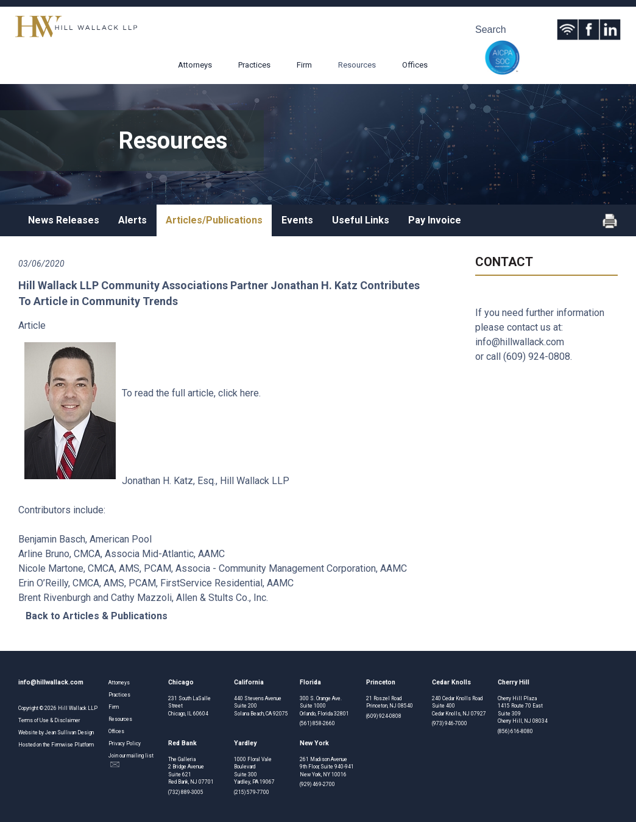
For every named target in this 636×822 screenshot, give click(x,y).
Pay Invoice (434, 220)
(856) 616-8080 (515, 731)
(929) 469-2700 (317, 784)
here (249, 393)
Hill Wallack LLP (77, 708)
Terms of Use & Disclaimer (49, 720)
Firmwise (62, 745)
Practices (254, 64)
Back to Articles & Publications (97, 616)
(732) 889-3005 (185, 792)
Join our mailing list (131, 760)
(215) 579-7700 (251, 792)
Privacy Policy (124, 743)
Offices (415, 64)
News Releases (63, 220)
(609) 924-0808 (536, 356)
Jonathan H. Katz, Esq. (169, 481)
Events (297, 220)
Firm (304, 64)
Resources (357, 64)
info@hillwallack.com (519, 342)
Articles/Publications (214, 220)
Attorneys (195, 64)
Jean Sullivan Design (69, 732)
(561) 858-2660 (317, 723)
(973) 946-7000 (449, 723)
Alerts (132, 220)
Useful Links (360, 220)
